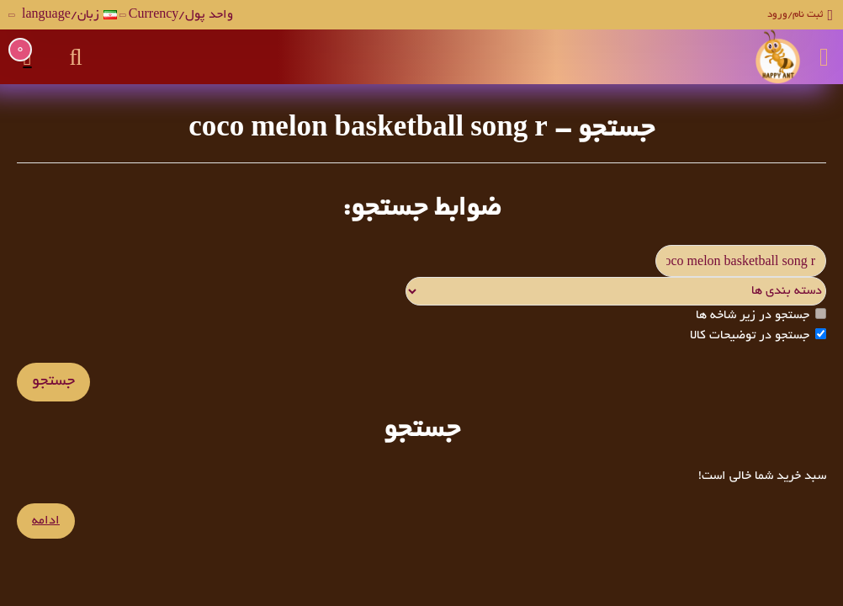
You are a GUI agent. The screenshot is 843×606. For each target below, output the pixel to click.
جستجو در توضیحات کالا (758, 335)
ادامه (46, 521)
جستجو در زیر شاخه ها (761, 315)
